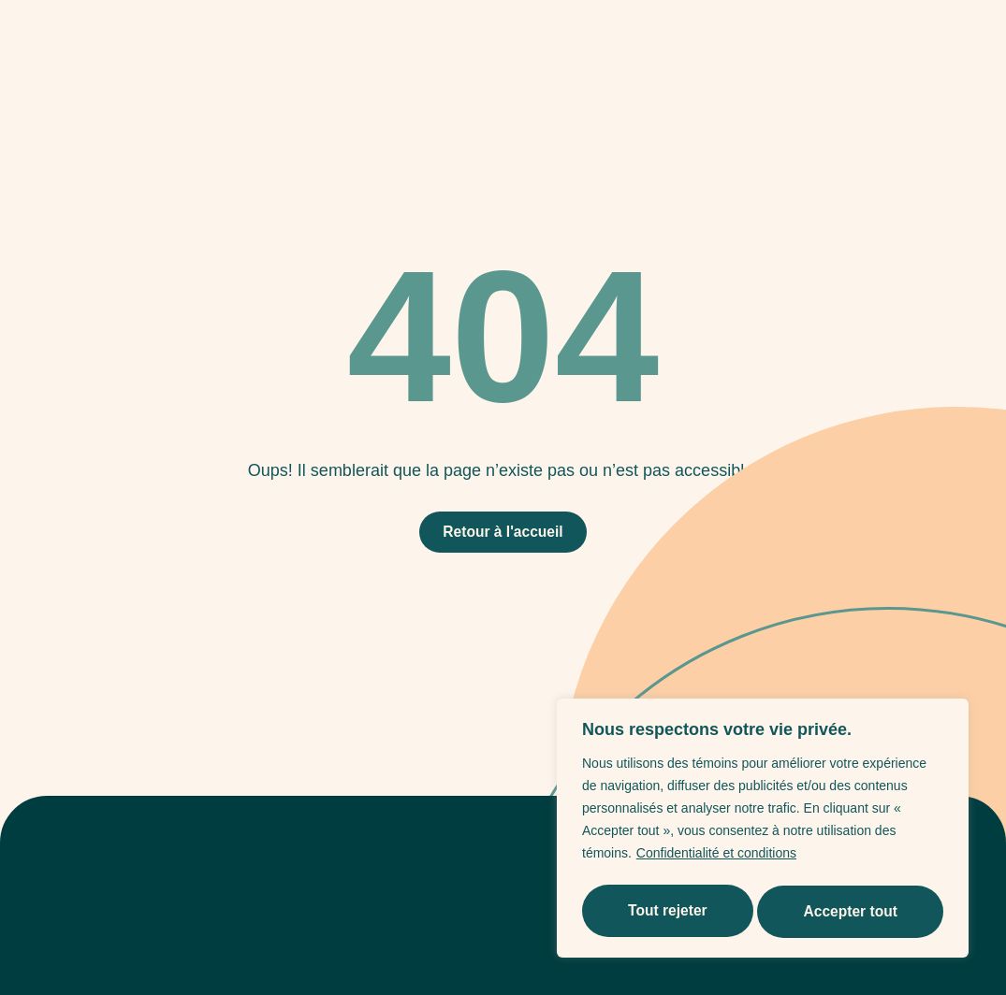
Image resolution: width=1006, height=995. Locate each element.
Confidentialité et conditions (716, 859)
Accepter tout (851, 911)
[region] (763, 831)
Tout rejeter (666, 911)
